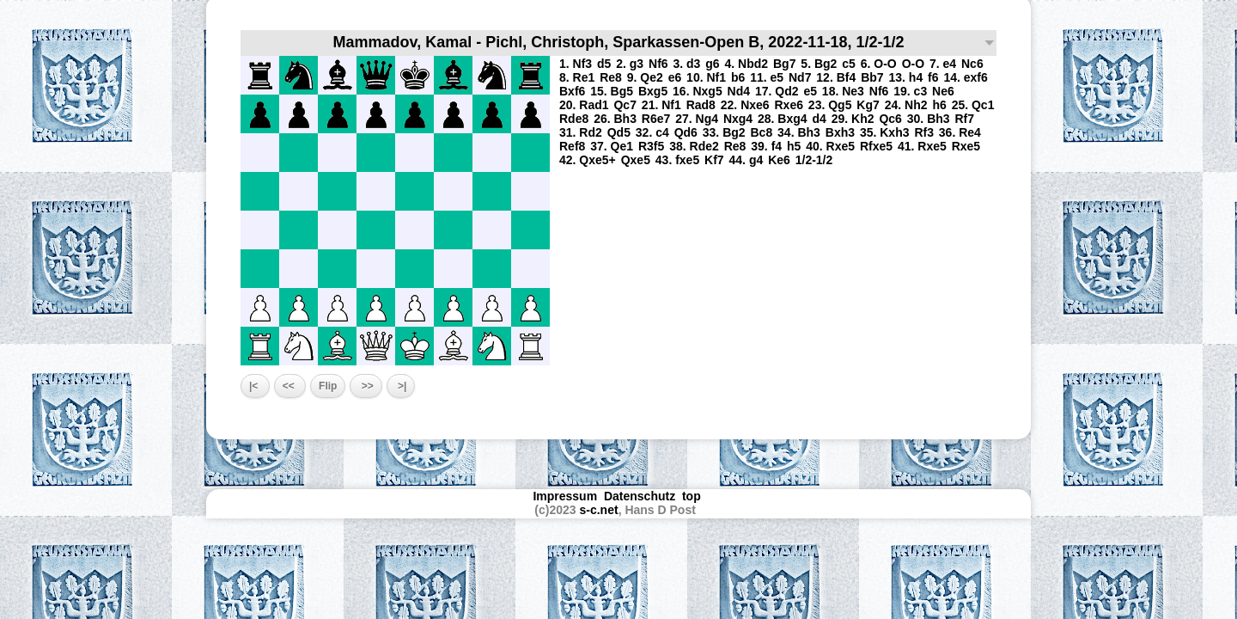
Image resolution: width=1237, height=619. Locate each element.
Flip (328, 386)
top (693, 496)
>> (365, 386)
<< (290, 386)
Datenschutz (639, 496)
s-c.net (599, 510)
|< (255, 386)
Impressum (565, 496)
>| (401, 386)
